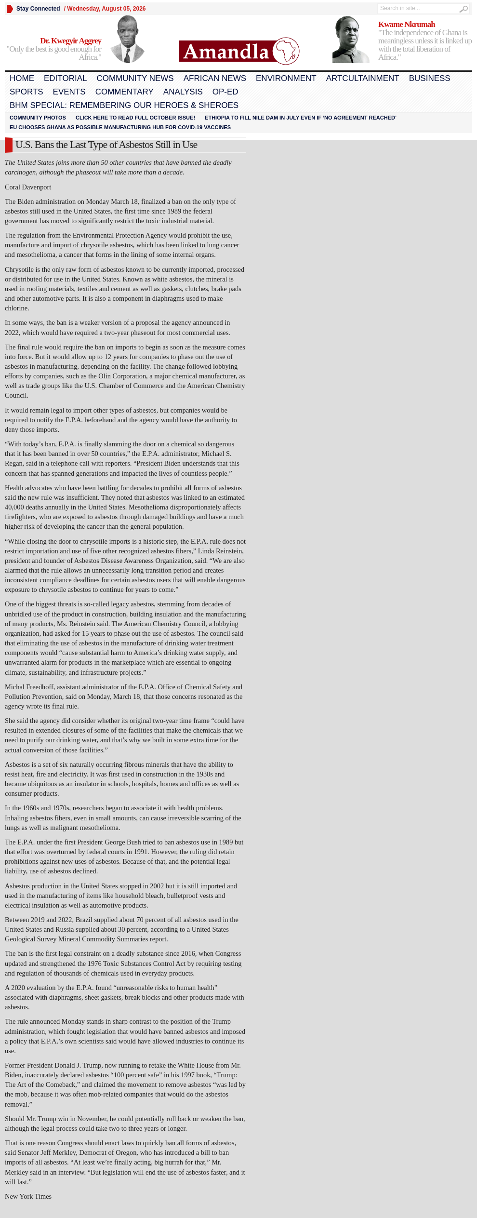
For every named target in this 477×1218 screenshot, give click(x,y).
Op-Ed (225, 91)
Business (429, 78)
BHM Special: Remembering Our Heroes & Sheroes (124, 105)
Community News (134, 78)
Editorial (65, 78)
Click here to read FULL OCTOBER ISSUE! (135, 117)
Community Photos (38, 117)
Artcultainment (362, 78)
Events (69, 91)
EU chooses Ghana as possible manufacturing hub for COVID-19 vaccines (120, 127)
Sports (26, 91)
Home (22, 78)
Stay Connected (38, 8)
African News (215, 78)
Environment (286, 78)
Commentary (124, 91)
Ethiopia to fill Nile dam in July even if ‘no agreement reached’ (301, 117)
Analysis (183, 91)
